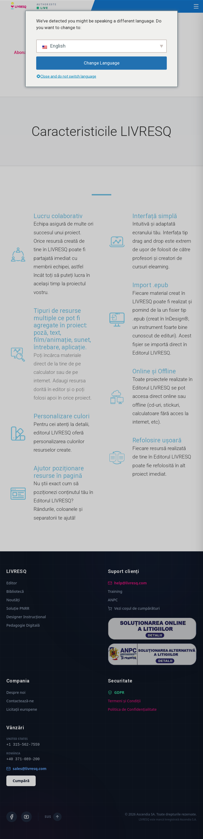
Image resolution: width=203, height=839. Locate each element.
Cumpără (21, 780)
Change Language (101, 62)
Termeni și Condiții (124, 700)
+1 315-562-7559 (23, 744)
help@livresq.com (127, 582)
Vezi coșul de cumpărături (134, 608)
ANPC (113, 599)
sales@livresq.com (26, 768)
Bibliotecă (15, 591)
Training (115, 591)
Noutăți (13, 599)
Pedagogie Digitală (23, 625)
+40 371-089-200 (23, 759)
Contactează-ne (20, 700)
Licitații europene (21, 709)
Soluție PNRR (17, 608)
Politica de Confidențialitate (132, 709)
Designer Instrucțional (26, 616)
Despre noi (15, 692)
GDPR (116, 692)
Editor (11, 582)
